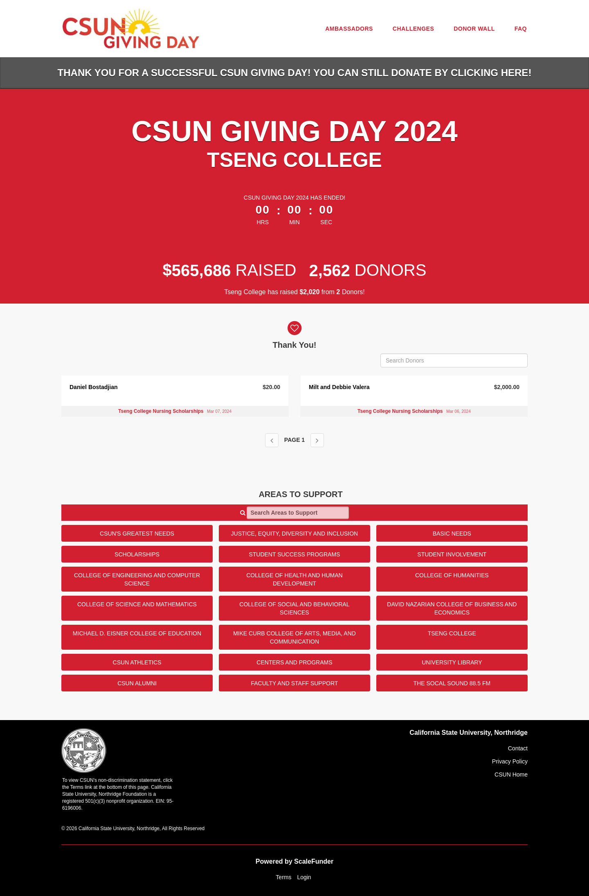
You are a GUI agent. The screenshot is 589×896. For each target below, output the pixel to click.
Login (304, 877)
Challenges (413, 28)
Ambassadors (349, 28)
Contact (518, 748)
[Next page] (317, 440)
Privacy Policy (510, 761)
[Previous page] (272, 440)
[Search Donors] (454, 360)
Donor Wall (474, 28)
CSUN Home (511, 774)
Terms (283, 877)
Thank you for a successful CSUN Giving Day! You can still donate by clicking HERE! (295, 72)
